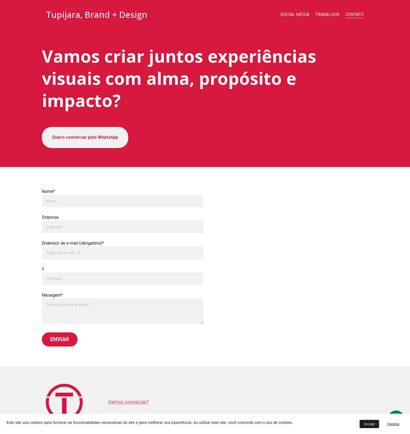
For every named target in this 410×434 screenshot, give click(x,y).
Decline (393, 424)
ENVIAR (59, 339)
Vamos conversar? (128, 402)
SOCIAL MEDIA (294, 14)
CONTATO (354, 14)
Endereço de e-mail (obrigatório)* (73, 243)
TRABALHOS (327, 14)
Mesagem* (52, 295)
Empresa (50, 217)
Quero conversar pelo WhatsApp (85, 137)
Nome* (48, 191)
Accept (369, 424)
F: (43, 269)
